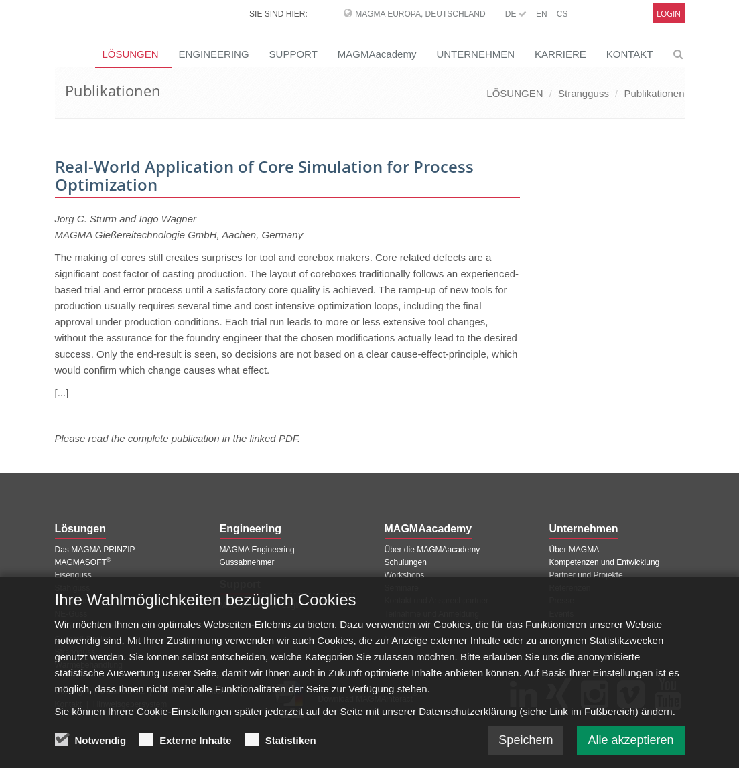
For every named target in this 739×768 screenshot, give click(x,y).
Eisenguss (73, 575)
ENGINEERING (214, 54)
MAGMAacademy (377, 54)
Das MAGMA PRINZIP (95, 549)
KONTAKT (629, 54)
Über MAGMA (574, 549)
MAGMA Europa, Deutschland (420, 14)
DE (516, 14)
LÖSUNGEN (514, 93)
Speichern (525, 749)
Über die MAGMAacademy (432, 549)
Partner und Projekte (586, 575)
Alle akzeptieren (630, 749)
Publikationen (654, 93)
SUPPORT (293, 54)
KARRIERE (560, 54)
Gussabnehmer (247, 562)
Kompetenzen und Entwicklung (604, 562)
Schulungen (406, 562)
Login (669, 13)
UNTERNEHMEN (475, 54)
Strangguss (583, 93)
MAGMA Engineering (257, 549)
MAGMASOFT (83, 562)
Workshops (405, 575)
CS (562, 14)
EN (541, 14)
